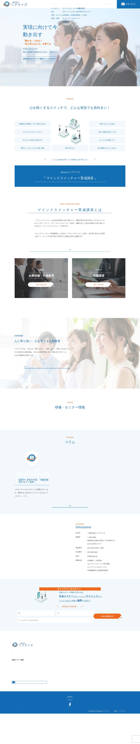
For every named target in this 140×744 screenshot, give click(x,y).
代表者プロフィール (35, 697)
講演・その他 (38, 686)
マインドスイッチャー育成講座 (22, 678)
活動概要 (15, 667)
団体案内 (15, 691)
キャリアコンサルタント (82, 678)
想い (23, 670)
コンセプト (15, 670)
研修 (13, 686)
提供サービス (16, 675)
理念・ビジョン (33, 670)
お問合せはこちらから (29, 710)
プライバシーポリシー (22, 741)
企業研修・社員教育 (64, 678)
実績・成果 (45, 670)
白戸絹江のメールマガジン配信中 (70, 598)
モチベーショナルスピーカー (45, 678)
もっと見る (70, 251)
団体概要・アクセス (18, 697)
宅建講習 (96, 678)
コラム (14, 702)
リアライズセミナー (24, 686)
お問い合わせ (24, 702)
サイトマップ (41, 741)
